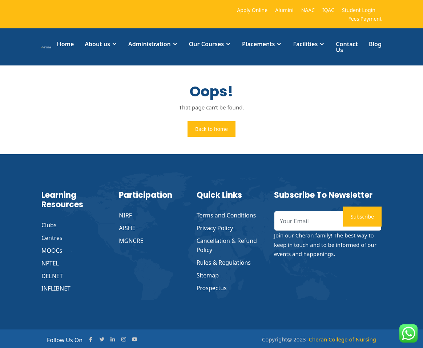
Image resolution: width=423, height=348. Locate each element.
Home (65, 44)
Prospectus (212, 286)
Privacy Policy (215, 228)
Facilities (305, 44)
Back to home (211, 128)
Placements (258, 44)
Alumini (284, 10)
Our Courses (206, 44)
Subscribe (362, 216)
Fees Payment (365, 18)
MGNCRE (131, 240)
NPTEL (50, 262)
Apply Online (252, 10)
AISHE (127, 228)
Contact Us (347, 47)
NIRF (125, 215)
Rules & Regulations (224, 261)
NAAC (308, 10)
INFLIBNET (55, 287)
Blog (375, 44)
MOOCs (51, 250)
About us (97, 44)
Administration (149, 44)
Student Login (358, 10)
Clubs (49, 225)
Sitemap (208, 273)
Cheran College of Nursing (342, 337)
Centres (52, 237)
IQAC (328, 10)
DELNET (52, 275)
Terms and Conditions (226, 215)
